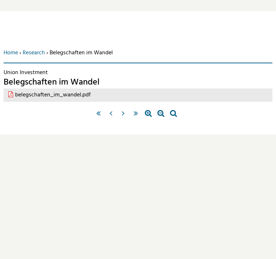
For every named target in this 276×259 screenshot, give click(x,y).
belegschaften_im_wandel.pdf (53, 95)
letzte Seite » (136, 116)
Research (34, 53)
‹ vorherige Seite (111, 116)
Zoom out (161, 116)
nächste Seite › (123, 116)
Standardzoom (173, 116)
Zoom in (148, 116)
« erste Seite (98, 116)
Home (11, 53)
